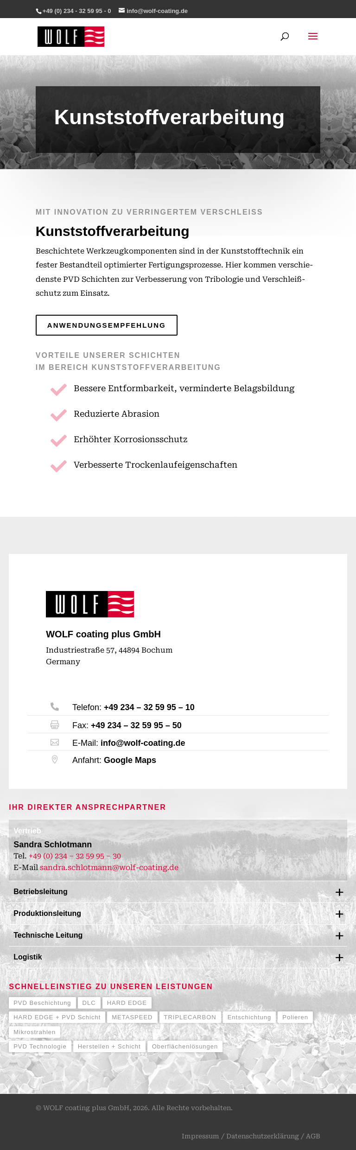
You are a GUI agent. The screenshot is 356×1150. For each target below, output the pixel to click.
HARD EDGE (127, 1002)
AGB (313, 1136)
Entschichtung (250, 1017)
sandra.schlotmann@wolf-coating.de (109, 867)
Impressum (200, 1136)
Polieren (295, 1017)
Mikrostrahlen (34, 1032)
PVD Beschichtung (42, 1002)
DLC (89, 1002)
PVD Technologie (40, 1046)
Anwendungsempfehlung (106, 325)
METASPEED (132, 1017)
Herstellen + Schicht (109, 1046)
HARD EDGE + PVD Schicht (57, 1017)
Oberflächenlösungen (185, 1046)
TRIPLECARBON (190, 1017)
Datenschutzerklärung (262, 1136)
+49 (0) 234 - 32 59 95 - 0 (77, 10)
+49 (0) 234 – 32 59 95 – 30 (75, 855)
